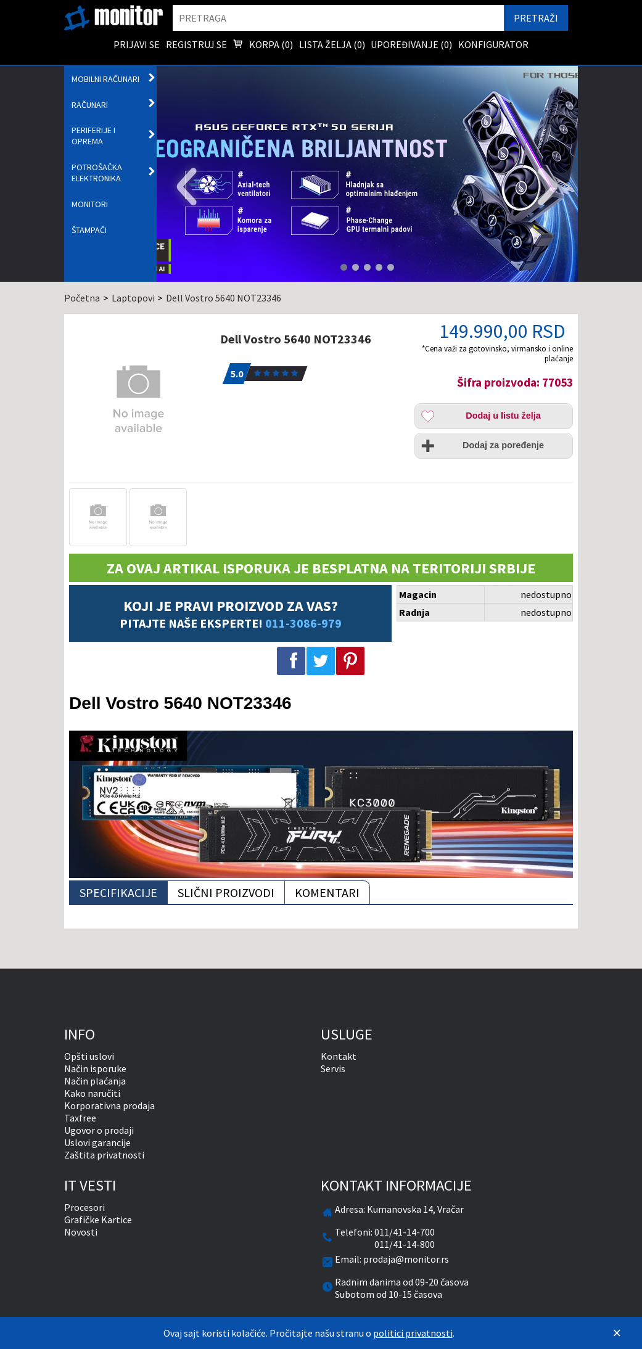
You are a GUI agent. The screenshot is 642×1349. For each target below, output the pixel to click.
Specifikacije (118, 892)
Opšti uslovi (89, 1056)
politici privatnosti (413, 1333)
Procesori (84, 1207)
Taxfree (80, 1118)
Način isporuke (95, 1068)
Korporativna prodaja (109, 1105)
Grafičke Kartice (98, 1219)
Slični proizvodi (226, 892)
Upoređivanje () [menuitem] (411, 44)
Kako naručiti (92, 1093)
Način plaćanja (95, 1081)
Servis (333, 1068)
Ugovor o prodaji (99, 1130)
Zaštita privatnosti (104, 1155)
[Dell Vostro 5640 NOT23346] (139, 400)
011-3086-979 (303, 623)
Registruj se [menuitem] (196, 44)
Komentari (327, 892)
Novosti (80, 1232)
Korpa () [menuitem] (263, 45)
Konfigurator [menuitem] (493, 44)
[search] (338, 18)
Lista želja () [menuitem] (332, 44)
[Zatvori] (616, 1333)
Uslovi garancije (97, 1142)
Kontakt (338, 1056)
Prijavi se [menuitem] (136, 44)
